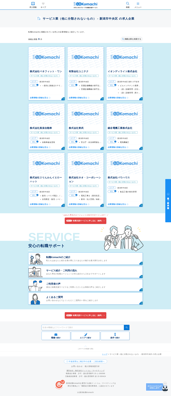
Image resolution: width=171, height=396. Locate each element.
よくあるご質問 (54, 297)
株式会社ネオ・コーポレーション (85, 179)
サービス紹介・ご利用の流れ (61, 270)
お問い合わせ (77, 366)
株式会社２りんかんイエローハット (46, 179)
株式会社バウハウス (119, 177)
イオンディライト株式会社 (122, 71)
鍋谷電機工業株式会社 (120, 128)
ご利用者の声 (53, 283)
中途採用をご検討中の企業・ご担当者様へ (87, 361)
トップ (104, 354)
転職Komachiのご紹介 (58, 257)
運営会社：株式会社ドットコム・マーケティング (85, 371)
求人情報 (33, 7)
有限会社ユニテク (78, 71)
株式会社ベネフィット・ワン (46, 71)
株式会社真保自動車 (41, 128)
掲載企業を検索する (131, 39)
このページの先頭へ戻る (85, 349)
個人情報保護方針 (92, 366)
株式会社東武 (76, 128)
